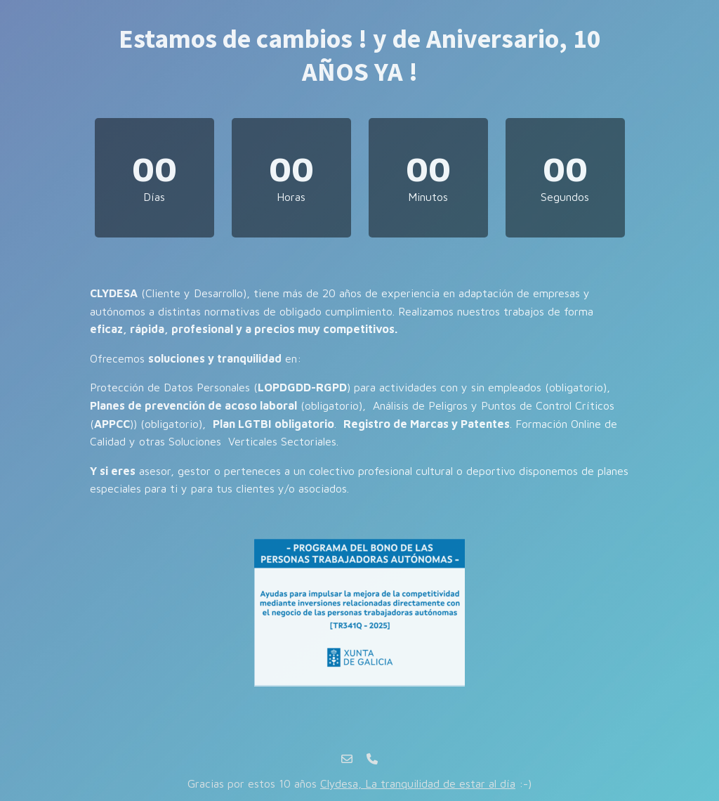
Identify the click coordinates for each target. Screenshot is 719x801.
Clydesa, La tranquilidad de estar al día (417, 783)
